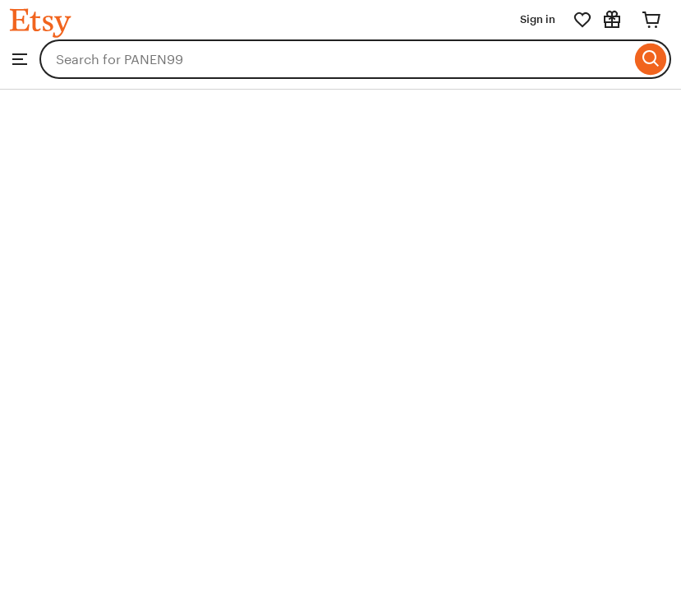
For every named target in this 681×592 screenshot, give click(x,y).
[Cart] (651, 19)
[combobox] (335, 59)
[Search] (651, 59)
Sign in (537, 19)
